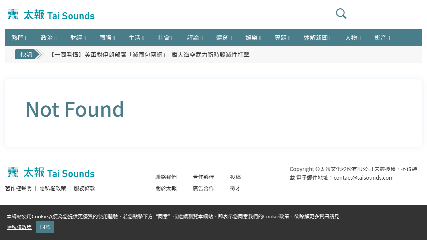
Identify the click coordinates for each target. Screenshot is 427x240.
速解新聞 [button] (316, 37)
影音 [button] (380, 37)
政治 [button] (47, 37)
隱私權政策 (52, 188)
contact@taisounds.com (364, 177)
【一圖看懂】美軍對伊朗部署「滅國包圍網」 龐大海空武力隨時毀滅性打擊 (149, 54)
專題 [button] (281, 37)
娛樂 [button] (252, 37)
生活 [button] (134, 37)
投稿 (235, 177)
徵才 (235, 188)
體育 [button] (222, 37)
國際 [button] (105, 37)
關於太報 (166, 188)
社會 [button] (164, 37)
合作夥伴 (203, 177)
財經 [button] (76, 37)
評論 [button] (193, 37)
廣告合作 (203, 188)
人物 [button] (351, 37)
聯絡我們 (166, 177)
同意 (45, 226)
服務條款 (84, 188)
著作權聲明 (18, 188)
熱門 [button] (18, 37)
